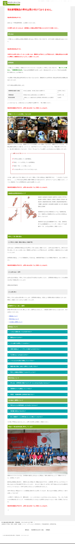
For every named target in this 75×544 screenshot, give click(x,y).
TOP (18, 522)
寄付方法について (14, 319)
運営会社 (27, 530)
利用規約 (48, 530)
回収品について (13, 316)
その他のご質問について (15, 322)
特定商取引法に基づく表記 (37, 530)
